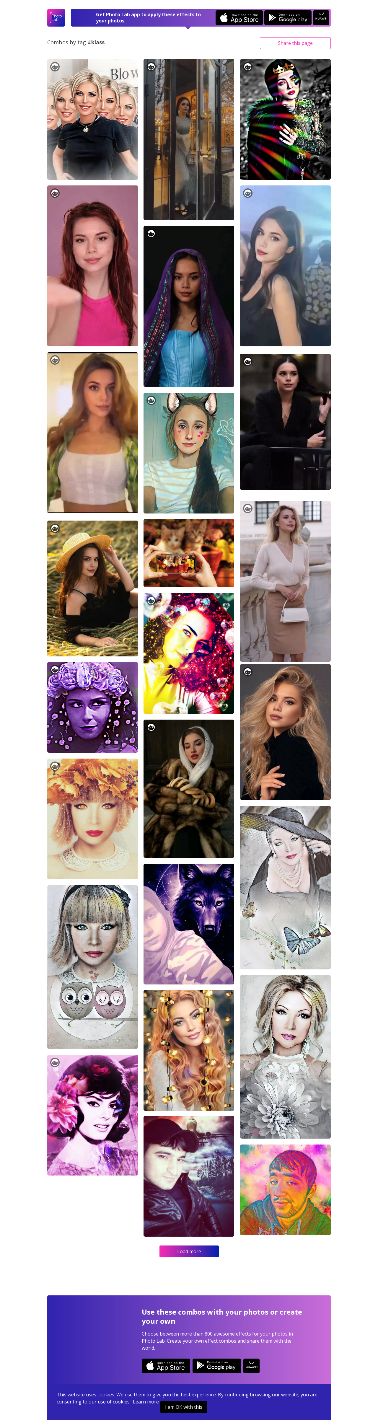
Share (295, 43)
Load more (189, 1251)
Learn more (146, 1401)
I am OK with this (183, 1407)
